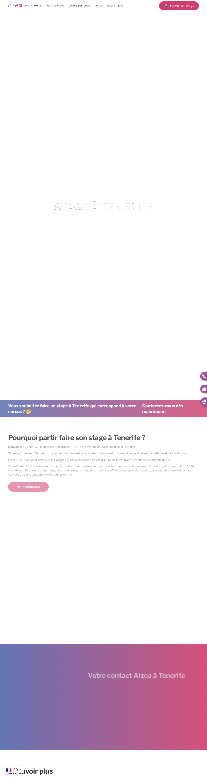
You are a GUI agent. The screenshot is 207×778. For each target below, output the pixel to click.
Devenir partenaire (80, 5)
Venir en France (33, 5)
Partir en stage (56, 5)
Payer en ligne (115, 5)
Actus (98, 5)
